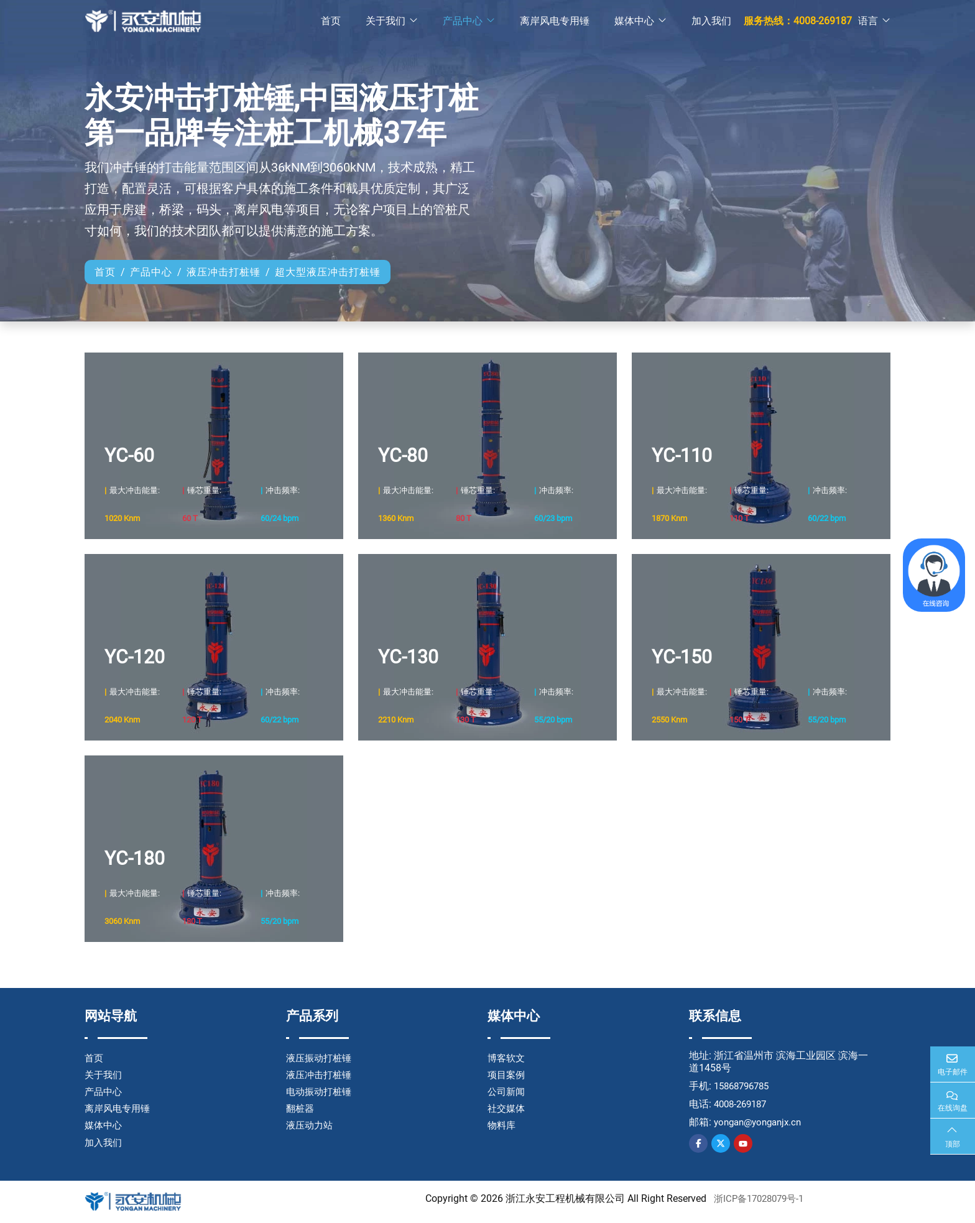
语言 (868, 21)
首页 (331, 21)
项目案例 (507, 1075)
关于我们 (385, 21)
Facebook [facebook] (698, 1143)
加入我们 (711, 21)
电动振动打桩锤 (321, 1091)
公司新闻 (507, 1091)
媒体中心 (634, 21)
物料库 (502, 1125)
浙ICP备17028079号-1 (759, 1198)
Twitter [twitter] (720, 1143)
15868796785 (744, 1086)
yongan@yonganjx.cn (761, 1122)
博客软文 (507, 1058)
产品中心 (463, 21)
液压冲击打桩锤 (321, 1075)
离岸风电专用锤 (554, 21)
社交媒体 (507, 1108)
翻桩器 (301, 1108)
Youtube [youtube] (743, 1143)
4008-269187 (743, 1104)
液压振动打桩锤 (321, 1058)
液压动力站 (311, 1125)
